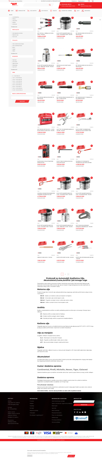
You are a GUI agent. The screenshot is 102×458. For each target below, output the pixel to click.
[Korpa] (92, 1)
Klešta (14, 67)
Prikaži (79, 25)
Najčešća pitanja (34, 427)
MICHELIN (15, 41)
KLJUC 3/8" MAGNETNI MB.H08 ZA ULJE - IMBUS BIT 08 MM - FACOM (45, 83)
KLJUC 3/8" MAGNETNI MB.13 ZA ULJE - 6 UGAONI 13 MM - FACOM (45, 243)
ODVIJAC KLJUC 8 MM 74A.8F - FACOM (64, 83)
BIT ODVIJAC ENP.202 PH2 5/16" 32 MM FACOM (45, 115)
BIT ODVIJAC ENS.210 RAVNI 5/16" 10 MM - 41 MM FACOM (65, 115)
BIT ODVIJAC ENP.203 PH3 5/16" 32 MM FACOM (84, 50)
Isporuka (54, 425)
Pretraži (22, 118)
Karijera (31, 420)
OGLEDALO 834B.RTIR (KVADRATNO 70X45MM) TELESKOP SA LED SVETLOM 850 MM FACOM (46, 211)
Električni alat (15, 51)
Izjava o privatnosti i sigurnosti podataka (62, 420)
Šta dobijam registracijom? (36, 432)
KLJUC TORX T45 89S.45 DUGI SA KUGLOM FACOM (64, 179)
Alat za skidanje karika (17, 62)
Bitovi (14, 64)
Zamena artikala (56, 439)
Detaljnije (30, 455)
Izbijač (14, 65)
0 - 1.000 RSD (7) (16, 92)
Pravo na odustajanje (57, 432)
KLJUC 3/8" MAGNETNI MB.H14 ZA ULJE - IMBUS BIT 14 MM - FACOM (65, 243)
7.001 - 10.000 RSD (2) (17, 105)
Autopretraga (58, 25)
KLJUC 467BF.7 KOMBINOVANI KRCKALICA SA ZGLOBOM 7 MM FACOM (83, 147)
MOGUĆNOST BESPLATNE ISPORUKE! (50, 1)
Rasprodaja (15, 82)
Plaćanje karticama (56, 429)
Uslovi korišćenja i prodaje (58, 418)
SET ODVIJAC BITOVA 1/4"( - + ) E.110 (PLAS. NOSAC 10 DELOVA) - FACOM (45, 147)
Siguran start (15, 80)
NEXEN (14, 39)
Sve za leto (15, 78)
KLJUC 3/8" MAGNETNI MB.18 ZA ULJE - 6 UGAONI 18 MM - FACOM (83, 211)
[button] (38, 4)
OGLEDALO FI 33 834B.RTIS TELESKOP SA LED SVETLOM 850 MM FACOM (84, 179)
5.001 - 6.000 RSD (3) (17, 101)
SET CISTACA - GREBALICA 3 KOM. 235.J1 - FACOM (45, 50)
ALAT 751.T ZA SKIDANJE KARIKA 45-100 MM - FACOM (65, 147)
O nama (32, 418)
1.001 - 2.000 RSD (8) (17, 94)
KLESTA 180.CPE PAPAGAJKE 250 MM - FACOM (84, 275)
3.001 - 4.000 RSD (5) (17, 98)
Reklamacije (55, 434)
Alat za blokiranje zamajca (18, 60)
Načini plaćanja (55, 427)
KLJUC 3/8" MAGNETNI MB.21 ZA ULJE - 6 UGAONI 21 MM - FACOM (64, 211)
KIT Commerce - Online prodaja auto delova (17, 18)
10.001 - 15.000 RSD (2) (17, 106)
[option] (51, 1)
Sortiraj (64, 25)
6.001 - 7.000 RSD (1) (17, 103)
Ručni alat (15, 53)
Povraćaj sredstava (56, 436)
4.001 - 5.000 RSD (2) (17, 99)
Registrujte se (81, 1)
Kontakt (32, 425)
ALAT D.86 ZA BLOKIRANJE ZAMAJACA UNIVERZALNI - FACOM (84, 243)
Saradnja (32, 422)
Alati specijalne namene (17, 50)
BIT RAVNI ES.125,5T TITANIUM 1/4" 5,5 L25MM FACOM (84, 115)
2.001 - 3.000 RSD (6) (17, 96)
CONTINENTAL (16, 33)
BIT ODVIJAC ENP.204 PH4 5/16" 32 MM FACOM (84, 83)
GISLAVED (15, 37)
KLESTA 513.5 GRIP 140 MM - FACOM (65, 274)
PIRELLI (14, 35)
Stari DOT (15, 83)
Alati (38, 47)
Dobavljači (32, 429)
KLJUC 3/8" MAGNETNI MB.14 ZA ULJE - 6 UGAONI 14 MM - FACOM (64, 50)
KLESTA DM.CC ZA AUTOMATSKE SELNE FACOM (45, 179)
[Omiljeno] (89, 1)
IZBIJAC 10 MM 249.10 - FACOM (44, 274)
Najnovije (14, 76)
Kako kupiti (54, 422)
